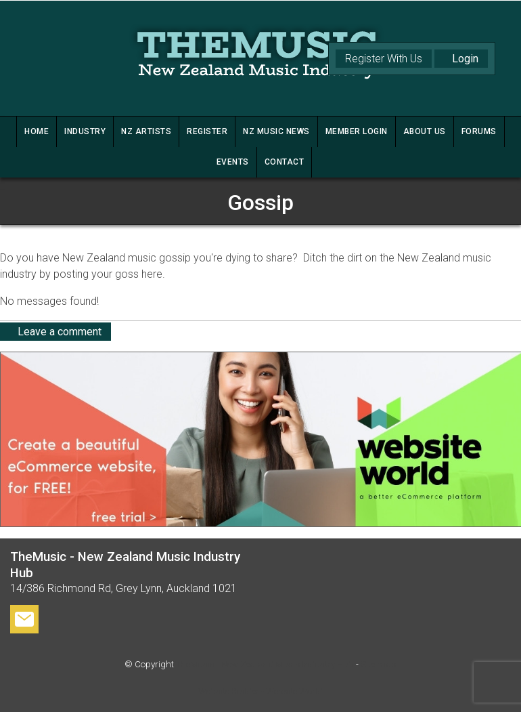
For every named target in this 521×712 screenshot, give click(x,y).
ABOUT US (424, 131)
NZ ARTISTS (146, 131)
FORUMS (479, 131)
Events (233, 162)
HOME (36, 131)
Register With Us (383, 58)
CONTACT (284, 162)
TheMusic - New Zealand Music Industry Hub (265, 664)
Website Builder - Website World (260, 691)
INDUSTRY (85, 131)
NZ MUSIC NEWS (276, 131)
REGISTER (207, 131)
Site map (379, 664)
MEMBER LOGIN (356, 131)
